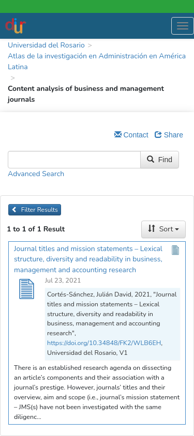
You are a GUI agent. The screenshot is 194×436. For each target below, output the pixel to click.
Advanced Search (36, 174)
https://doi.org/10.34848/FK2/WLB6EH (104, 342)
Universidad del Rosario (46, 45)
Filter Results (34, 210)
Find (159, 159)
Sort (163, 229)
